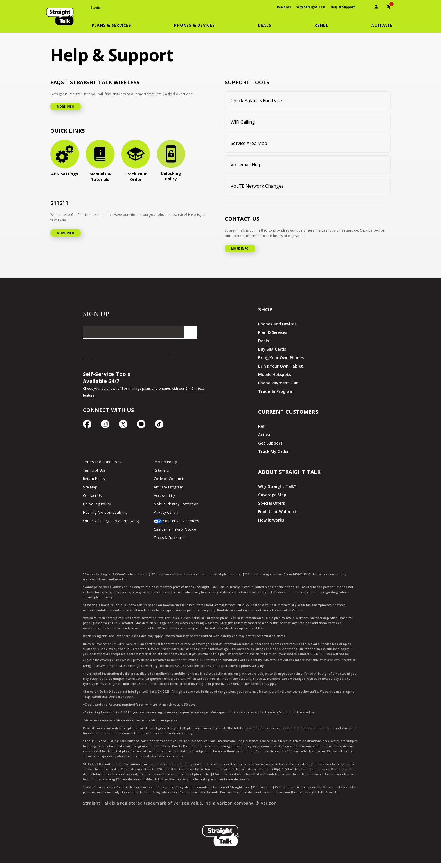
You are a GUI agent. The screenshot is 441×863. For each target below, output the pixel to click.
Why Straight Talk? (277, 486)
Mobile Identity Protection (176, 504)
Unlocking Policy (97, 504)
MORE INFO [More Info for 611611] (66, 233)
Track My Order (273, 451)
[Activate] (382, 25)
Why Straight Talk (310, 7)
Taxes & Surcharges (171, 537)
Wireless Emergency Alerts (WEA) (111, 520)
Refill (263, 426)
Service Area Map (249, 143)
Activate (266, 434)
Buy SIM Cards (272, 349)
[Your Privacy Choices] (185, 522)
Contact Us (92, 495)
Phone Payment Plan (278, 383)
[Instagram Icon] (105, 425)
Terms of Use (94, 470)
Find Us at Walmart (277, 511)
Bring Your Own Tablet (280, 366)
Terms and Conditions (102, 461)
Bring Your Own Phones (281, 357)
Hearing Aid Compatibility (105, 512)
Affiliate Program (168, 487)
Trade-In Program (276, 391)
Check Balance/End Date (256, 101)
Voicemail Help (246, 165)
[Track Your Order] (135, 161)
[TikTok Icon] (159, 425)
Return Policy (94, 478)
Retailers (161, 470)
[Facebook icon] (87, 425)
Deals (263, 340)
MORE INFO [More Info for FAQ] (66, 106)
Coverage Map (272, 494)
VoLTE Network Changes (257, 186)
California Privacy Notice (175, 529)
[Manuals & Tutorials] (100, 161)
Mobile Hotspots (274, 374)
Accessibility (164, 495)
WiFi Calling (243, 122)
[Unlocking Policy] (171, 161)
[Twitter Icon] (123, 425)
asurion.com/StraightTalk (340, 660)
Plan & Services (272, 332)
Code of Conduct (168, 478)
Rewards (284, 7)
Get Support (270, 443)
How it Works (271, 520)
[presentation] (364, 7)
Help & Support (343, 7)
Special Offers (271, 503)
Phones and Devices (277, 324)
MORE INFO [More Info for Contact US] (240, 248)
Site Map (90, 487)
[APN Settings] (64, 158)
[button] (114, 25)
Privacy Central (167, 512)
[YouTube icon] (141, 425)
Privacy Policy (165, 461)
